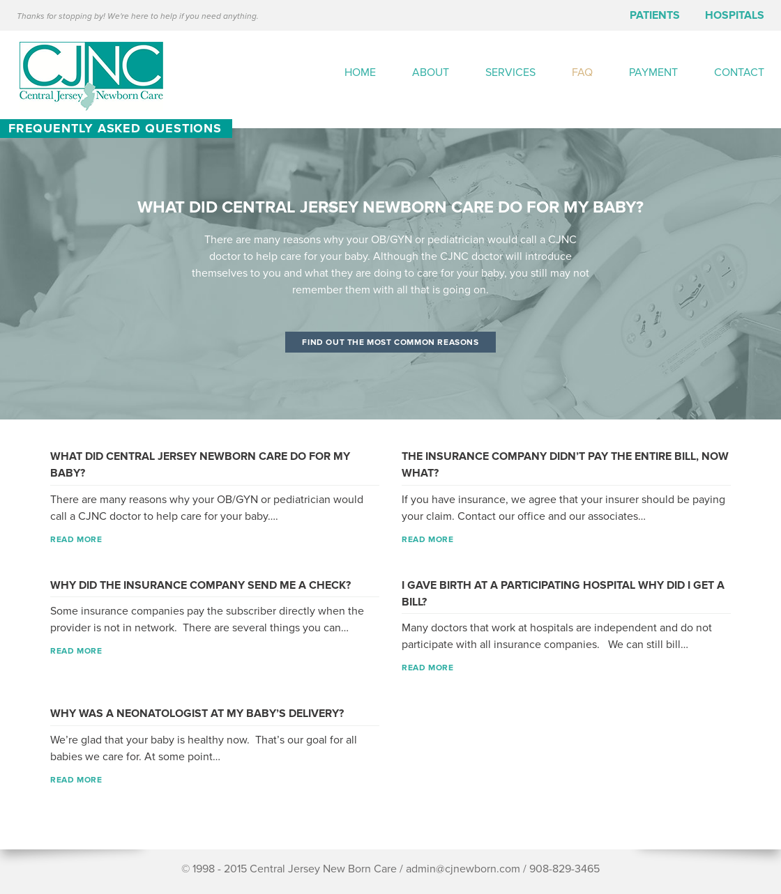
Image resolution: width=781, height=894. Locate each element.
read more (76, 539)
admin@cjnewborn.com (463, 869)
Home (360, 72)
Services (510, 72)
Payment (653, 72)
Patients (655, 15)
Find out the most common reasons (390, 342)
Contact (739, 72)
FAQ (582, 72)
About (430, 72)
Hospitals (734, 15)
